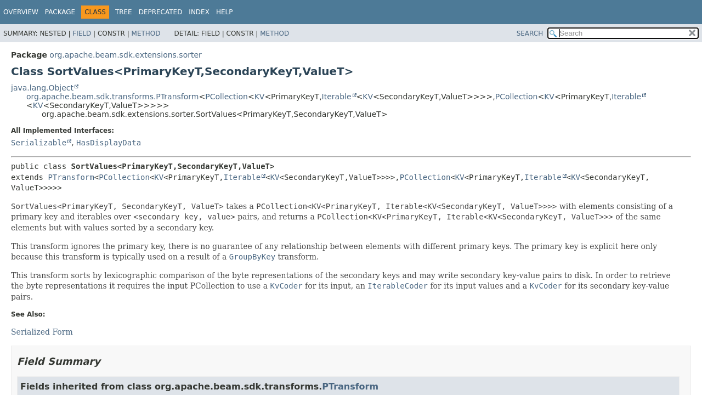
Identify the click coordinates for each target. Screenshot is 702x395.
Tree (123, 12)
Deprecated (161, 12)
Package (60, 12)
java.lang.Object (42, 87)
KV (259, 96)
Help (224, 12)
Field (81, 33)
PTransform (71, 177)
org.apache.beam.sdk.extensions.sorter (125, 54)
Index (199, 12)
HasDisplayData (108, 142)
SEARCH (530, 33)
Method (146, 33)
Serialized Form (42, 332)
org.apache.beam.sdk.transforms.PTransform (112, 96)
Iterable (337, 96)
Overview (20, 12)
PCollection (226, 96)
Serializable (38, 142)
